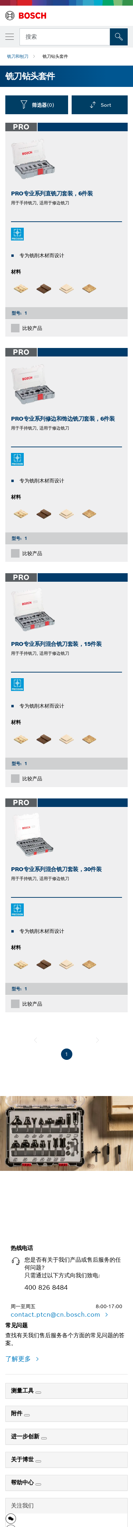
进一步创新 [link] (26, 1436)
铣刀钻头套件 (55, 56)
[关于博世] (38, 1461)
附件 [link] (17, 1413)
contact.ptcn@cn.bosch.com (56, 1314)
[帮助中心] (38, 1484)
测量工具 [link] (23, 1390)
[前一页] (35, 1040)
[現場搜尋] (119, 36)
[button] (11, 1521)
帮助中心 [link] (23, 1482)
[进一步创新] (44, 1438)
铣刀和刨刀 (17, 56)
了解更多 (19, 1359)
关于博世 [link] (23, 1459)
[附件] (27, 1415)
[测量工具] (38, 1393)
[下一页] (97, 1040)
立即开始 (67, 1207)
